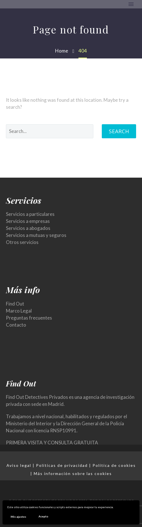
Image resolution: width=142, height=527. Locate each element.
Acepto (43, 516)
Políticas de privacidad (62, 465)
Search (119, 131)
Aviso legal (18, 465)
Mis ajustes (18, 516)
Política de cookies (114, 465)
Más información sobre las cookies (73, 473)
